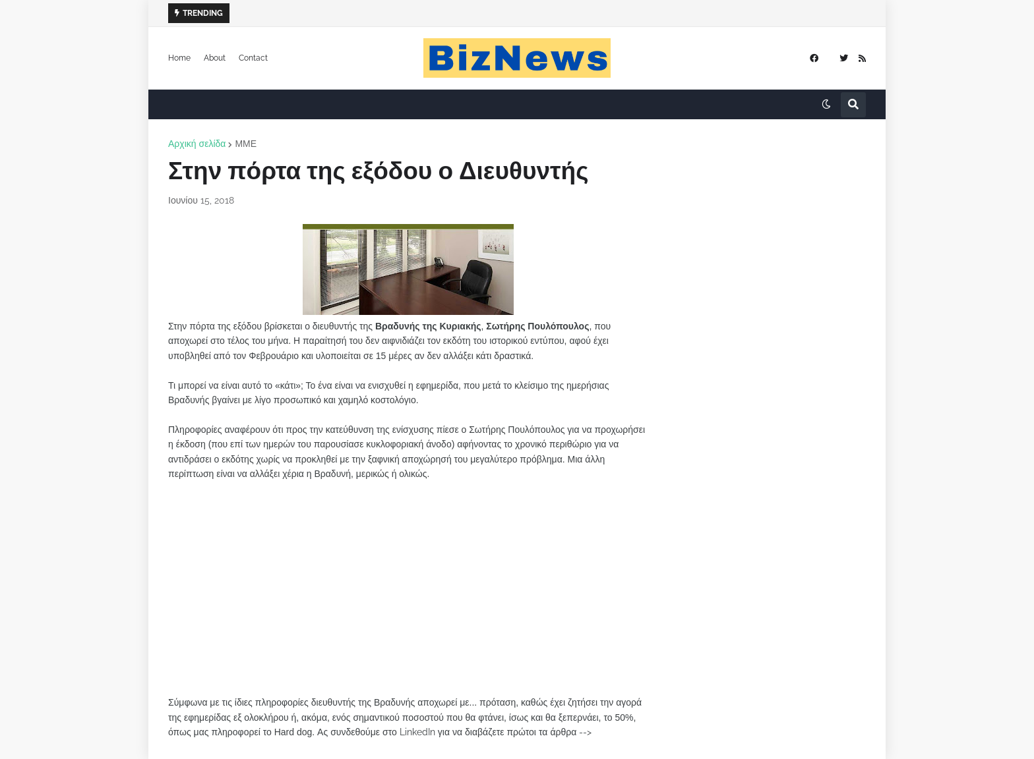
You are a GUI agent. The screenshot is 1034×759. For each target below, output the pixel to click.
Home (179, 58)
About (215, 58)
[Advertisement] (408, 588)
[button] (826, 104)
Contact (253, 58)
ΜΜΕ (246, 143)
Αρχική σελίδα (197, 143)
